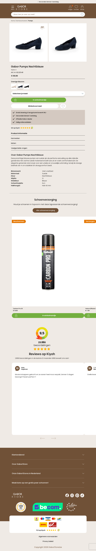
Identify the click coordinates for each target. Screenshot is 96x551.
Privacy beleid (48, 541)
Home (13, 21)
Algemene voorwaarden (48, 536)
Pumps (30, 21)
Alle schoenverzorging (45, 210)
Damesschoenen (21, 21)
